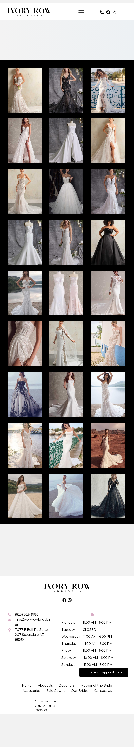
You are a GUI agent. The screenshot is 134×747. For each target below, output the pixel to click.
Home (27, 682)
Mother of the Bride (96, 682)
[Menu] (81, 9)
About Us (45, 682)
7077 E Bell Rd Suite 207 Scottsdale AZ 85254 (31, 631)
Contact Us (103, 687)
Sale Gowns (56, 687)
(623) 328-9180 (27, 611)
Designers (66, 682)
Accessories (31, 687)
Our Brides (79, 687)
